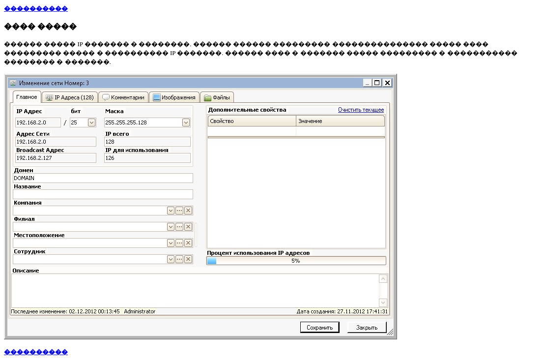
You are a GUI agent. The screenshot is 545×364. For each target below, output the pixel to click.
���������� (36, 8)
